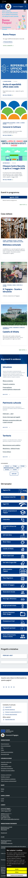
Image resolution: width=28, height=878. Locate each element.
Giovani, (11, 241)
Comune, (5, 240)
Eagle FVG (6, 504)
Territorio (7, 435)
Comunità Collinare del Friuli (9, 527)
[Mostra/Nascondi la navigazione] (2, 6)
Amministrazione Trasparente (9, 823)
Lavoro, (18, 122)
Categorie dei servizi (6, 758)
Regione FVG (6, 490)
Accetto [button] (16, 869)
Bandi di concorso (5, 828)
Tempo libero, (6, 241)
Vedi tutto (23, 204)
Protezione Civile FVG (9, 497)
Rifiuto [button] (16, 872)
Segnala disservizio (10, 719)
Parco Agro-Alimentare (9, 599)
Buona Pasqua (9, 34)
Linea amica (6, 519)
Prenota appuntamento (11, 714)
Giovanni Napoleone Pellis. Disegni (9, 613)
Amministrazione (5, 740)
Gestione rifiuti (6, 163)
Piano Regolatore (8, 578)
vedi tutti (14, 474)
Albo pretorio (4, 830)
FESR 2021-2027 (8, 655)
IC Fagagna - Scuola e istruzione (12, 290)
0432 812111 (13, 712)
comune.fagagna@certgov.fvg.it (11, 819)
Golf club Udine (7, 535)
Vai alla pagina (8, 95)
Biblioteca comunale (12, 244)
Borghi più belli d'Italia (9, 605)
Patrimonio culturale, (12, 240)
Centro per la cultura (18, 241)
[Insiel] (3, 876)
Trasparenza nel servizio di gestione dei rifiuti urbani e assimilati (13, 847)
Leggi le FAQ (8, 707)
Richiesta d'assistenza (6, 840)
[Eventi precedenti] (2, 197)
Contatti (3, 805)
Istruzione (7, 367)
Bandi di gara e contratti (6, 827)
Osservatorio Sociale (9, 592)
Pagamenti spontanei (9, 628)
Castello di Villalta (11, 331)
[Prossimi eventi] (26, 197)
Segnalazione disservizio (6, 843)
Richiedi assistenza (10, 709)
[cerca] (25, 6)
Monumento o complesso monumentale (14, 328)
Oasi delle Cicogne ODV (9, 562)
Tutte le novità (8, 45)
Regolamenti (4, 833)
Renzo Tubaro (7, 542)
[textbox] (11, 687)
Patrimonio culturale (12, 402)
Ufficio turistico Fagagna (7, 570)
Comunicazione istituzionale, (9, 122)
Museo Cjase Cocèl (8, 556)
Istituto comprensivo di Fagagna (10, 512)
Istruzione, (20, 240)
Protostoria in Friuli (9, 621)
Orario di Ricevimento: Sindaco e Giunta (9, 636)
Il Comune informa (7, 81)
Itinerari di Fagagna (8, 585)
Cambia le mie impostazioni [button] (17, 875)
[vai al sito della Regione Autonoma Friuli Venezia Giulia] (4, 1)
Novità (2, 785)
